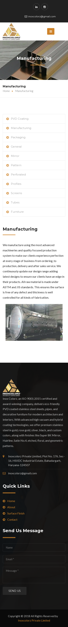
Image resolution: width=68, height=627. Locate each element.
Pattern (16, 165)
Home (6, 90)
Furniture (17, 211)
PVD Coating (19, 118)
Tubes (15, 202)
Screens (16, 193)
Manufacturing (21, 128)
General (16, 146)
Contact (12, 519)
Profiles (16, 184)
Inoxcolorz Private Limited (34, 620)
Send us (15, 591)
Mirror (15, 156)
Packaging (18, 137)
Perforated (18, 174)
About (11, 507)
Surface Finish (15, 513)
